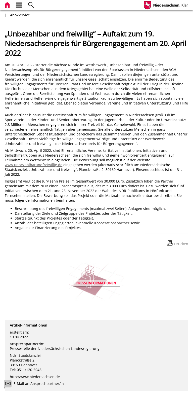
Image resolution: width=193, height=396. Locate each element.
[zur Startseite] (8, 4)
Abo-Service (20, 15)
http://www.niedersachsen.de (35, 376)
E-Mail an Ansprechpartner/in (35, 384)
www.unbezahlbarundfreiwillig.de (33, 164)
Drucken (181, 243)
